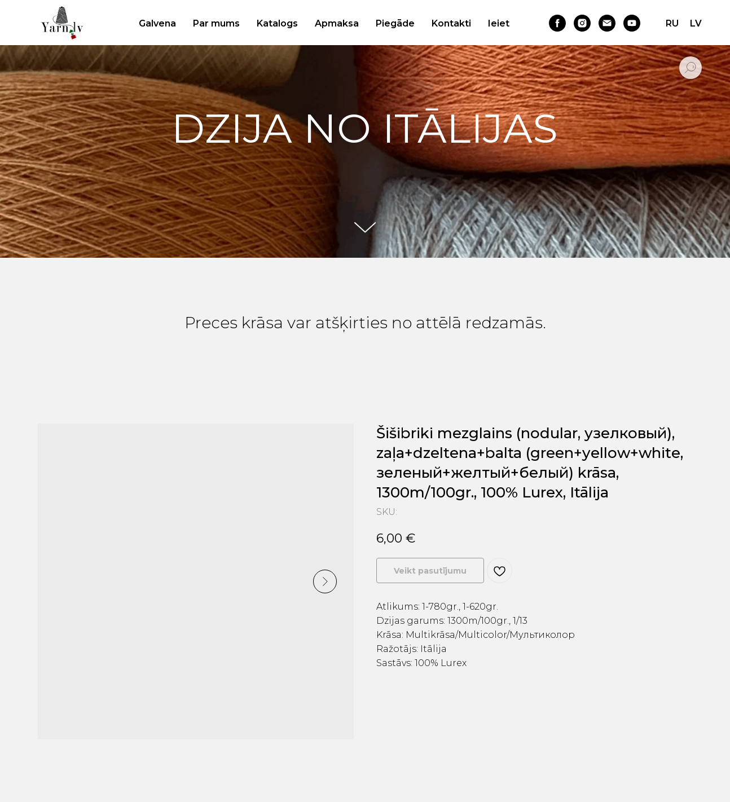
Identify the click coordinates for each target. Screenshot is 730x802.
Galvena (157, 23)
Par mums (216, 23)
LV (696, 23)
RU (672, 23)
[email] (607, 23)
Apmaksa (337, 23)
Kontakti (451, 23)
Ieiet (498, 23)
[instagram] (582, 23)
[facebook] (557, 23)
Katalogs (277, 23)
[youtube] (631, 23)
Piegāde (395, 23)
